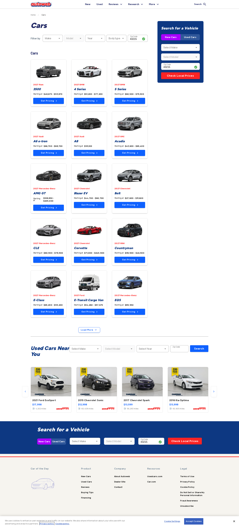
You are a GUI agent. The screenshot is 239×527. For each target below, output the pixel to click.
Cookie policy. (62, 523)
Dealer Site (119, 481)
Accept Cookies (194, 521)
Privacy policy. (47, 523)
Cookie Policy (187, 487)
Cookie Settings (172, 521)
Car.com (151, 481)
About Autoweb (122, 476)
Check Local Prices (180, 75)
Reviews (85, 487)
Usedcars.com (154, 476)
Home (33, 15)
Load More (89, 330)
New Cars (171, 37)
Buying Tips (87, 492)
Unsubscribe (186, 506)
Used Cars (190, 37)
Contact (118, 487)
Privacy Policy (187, 481)
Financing (86, 497)
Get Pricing (49, 101)
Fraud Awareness (189, 500)
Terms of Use (187, 476)
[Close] (234, 521)
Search (199, 348)
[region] (119, 521)
